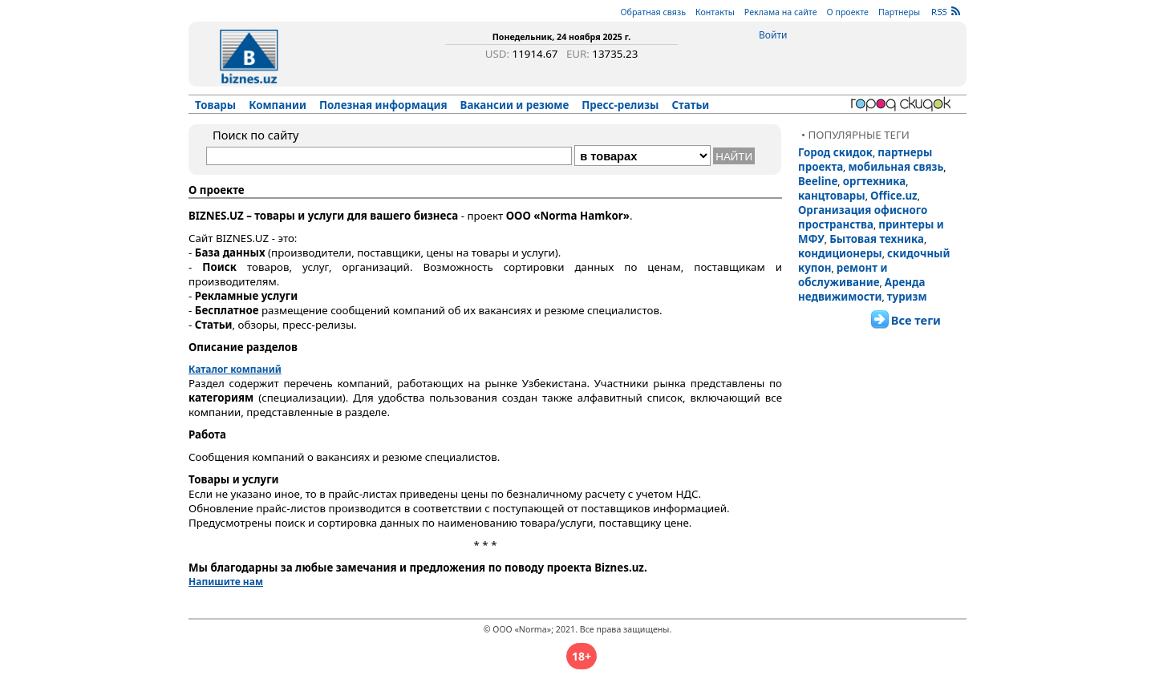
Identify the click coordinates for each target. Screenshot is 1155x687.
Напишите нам (225, 581)
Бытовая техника (876, 239)
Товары (215, 105)
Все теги (916, 320)
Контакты (715, 12)
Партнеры (899, 12)
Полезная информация (383, 105)
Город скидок (835, 152)
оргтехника (874, 181)
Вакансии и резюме (514, 105)
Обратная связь (653, 12)
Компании (277, 105)
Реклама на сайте (780, 12)
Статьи (691, 105)
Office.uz (894, 195)
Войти (773, 35)
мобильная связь (895, 167)
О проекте (848, 12)
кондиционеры (840, 253)
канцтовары (831, 195)
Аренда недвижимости (861, 289)
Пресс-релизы (620, 105)
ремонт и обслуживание (842, 275)
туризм (907, 296)
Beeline (817, 181)
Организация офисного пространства (862, 217)
